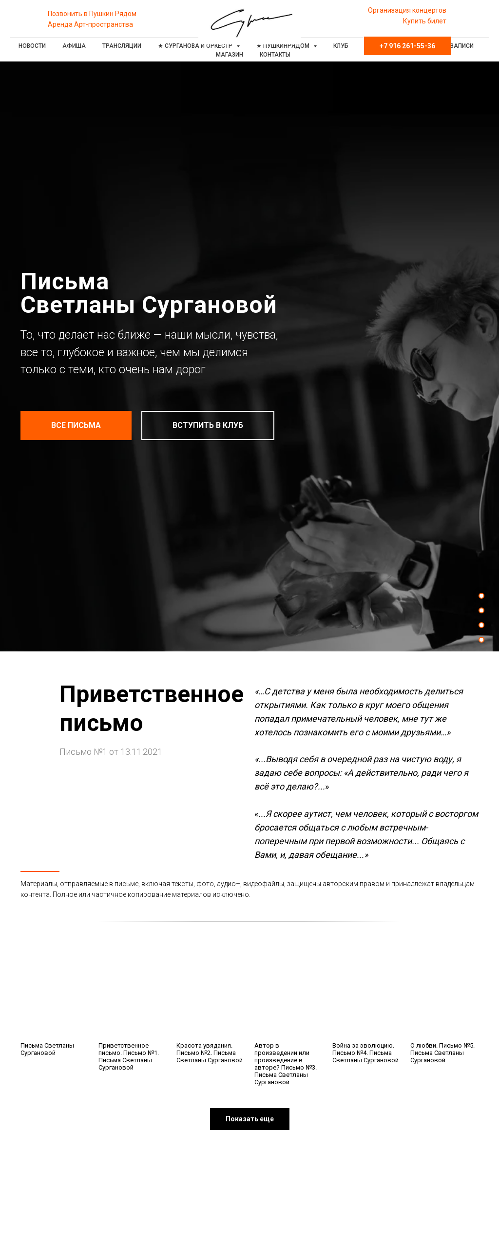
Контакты (275, 54)
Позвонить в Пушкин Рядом (92, 14)
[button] (249, 1119)
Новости (32, 45)
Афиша (74, 45)
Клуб (340, 45)
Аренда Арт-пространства (90, 24)
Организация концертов (407, 10)
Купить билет (424, 21)
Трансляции (121, 45)
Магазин (229, 54)
